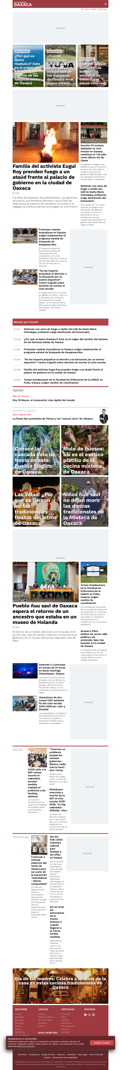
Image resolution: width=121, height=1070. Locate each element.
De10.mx (65, 1029)
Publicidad (71, 1055)
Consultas (65, 1032)
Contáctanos (34, 1055)
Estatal (18, 1014)
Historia (47, 1058)
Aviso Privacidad (96, 1055)
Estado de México (46, 1017)
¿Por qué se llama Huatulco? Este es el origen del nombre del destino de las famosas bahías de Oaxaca (28, 69)
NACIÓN (17, 749)
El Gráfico (65, 1014)
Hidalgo (41, 1014)
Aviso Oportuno (68, 1026)
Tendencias (20, 1032)
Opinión (18, 390)
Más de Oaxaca (22, 51)
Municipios (20, 1023)
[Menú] (105, 4)
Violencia (61, 1055)
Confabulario (66, 1023)
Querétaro (42, 1023)
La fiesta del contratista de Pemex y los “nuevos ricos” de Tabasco (53, 418)
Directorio (22, 1055)
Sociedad (19, 1020)
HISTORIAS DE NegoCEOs (24, 411)
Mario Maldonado (22, 414)
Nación (18, 1029)
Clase (63, 1017)
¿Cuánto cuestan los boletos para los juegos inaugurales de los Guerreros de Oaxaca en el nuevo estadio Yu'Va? (60, 71)
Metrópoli (19, 1017)
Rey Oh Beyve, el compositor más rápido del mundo (44, 400)
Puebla (41, 1026)
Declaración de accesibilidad (65, 1058)
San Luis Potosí (45, 1020)
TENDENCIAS (21, 837)
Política (18, 1026)
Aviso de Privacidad (26, 1046)
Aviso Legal (82, 1055)
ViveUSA (65, 1020)
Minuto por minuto (26, 322)
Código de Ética (48, 1055)
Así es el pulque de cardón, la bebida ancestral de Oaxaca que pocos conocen (92, 73)
